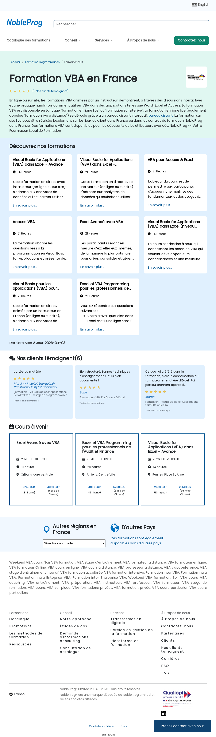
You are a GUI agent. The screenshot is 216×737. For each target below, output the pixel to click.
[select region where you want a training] (74, 543)
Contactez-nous (191, 40)
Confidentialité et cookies (108, 726)
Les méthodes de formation (26, 635)
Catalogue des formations (28, 40)
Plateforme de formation (125, 642)
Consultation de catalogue (75, 650)
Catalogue (19, 619)
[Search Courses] (131, 24)
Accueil (15, 62)
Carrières (170, 658)
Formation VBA (73, 62)
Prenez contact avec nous (182, 726)
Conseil (71, 40)
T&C (165, 672)
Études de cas (73, 626)
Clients (168, 640)
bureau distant (160, 115)
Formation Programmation (42, 62)
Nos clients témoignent (172, 649)
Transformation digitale (126, 621)
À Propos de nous (142, 40)
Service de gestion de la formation (132, 632)
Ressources (20, 644)
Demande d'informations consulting (74, 637)
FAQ (165, 665)
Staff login (108, 734)
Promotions (20, 626)
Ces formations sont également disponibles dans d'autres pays (137, 541)
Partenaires (172, 633)
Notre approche (76, 619)
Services (102, 40)
